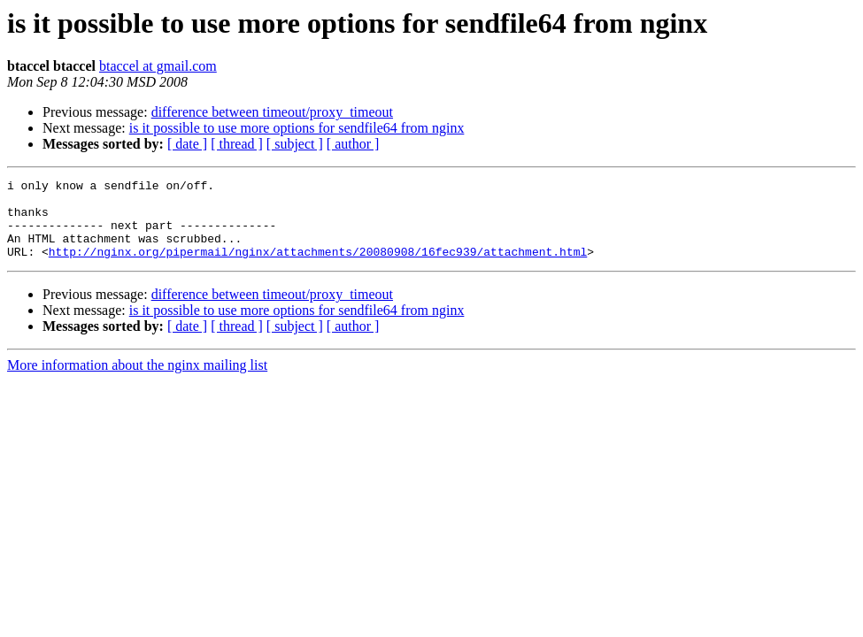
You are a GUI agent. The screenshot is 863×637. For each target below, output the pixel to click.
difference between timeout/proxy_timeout (272, 111)
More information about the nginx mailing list (137, 380)
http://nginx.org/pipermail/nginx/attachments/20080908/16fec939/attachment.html (318, 267)
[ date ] (187, 143)
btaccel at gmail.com (158, 65)
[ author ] (353, 143)
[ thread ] (237, 143)
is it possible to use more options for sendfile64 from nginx (297, 127)
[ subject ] (294, 143)
